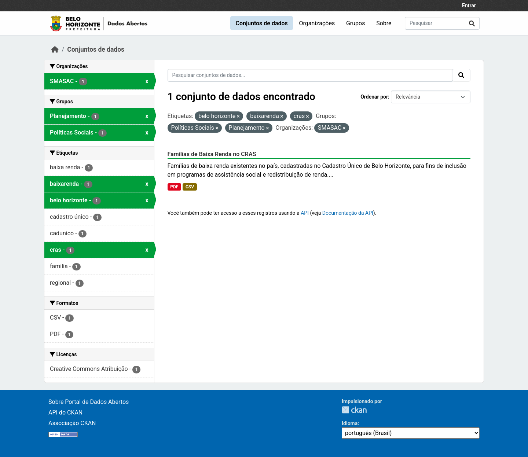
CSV (190, 186)
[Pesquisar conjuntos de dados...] (442, 23)
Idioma (350, 423)
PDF (174, 186)
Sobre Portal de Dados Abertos (88, 401)
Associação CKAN (72, 423)
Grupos (355, 23)
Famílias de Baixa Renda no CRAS (212, 154)
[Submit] (472, 23)
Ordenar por (374, 97)
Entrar (469, 5)
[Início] (55, 49)
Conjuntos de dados (261, 23)
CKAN (354, 410)
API (305, 213)
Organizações (317, 23)
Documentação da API (347, 213)
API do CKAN (65, 412)
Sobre (383, 23)
